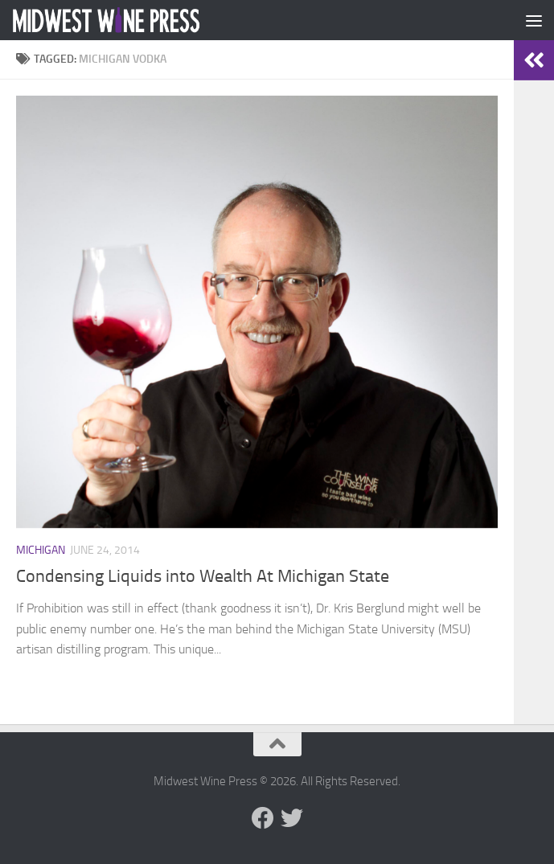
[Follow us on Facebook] (263, 818)
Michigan (40, 550)
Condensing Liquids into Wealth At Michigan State (202, 576)
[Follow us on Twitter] (292, 818)
